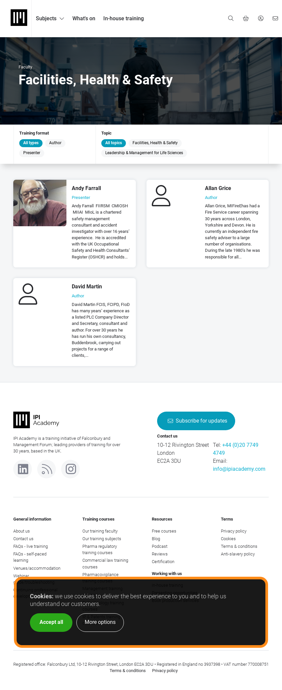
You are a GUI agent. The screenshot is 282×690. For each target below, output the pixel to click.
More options (100, 622)
